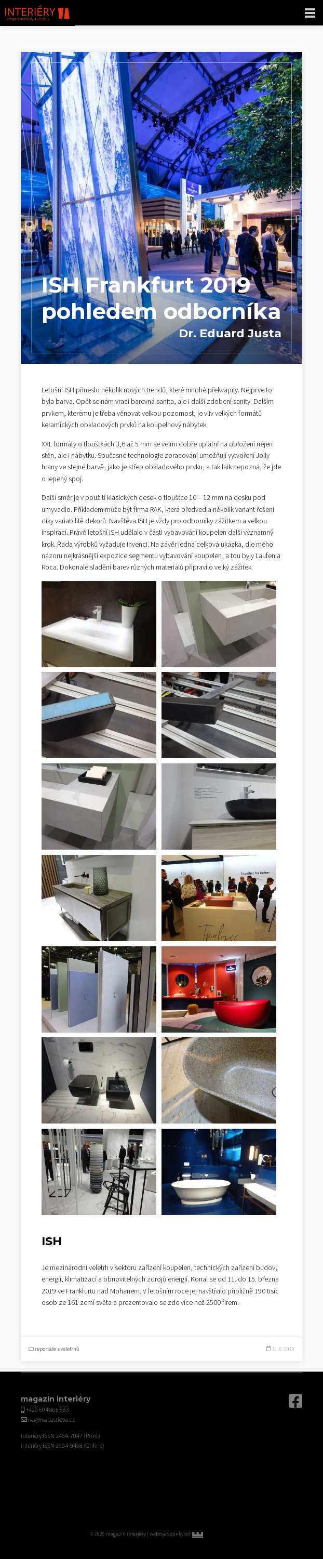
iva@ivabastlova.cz (51, 1420)
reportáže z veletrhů (57, 1349)
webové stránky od (191, 1534)
